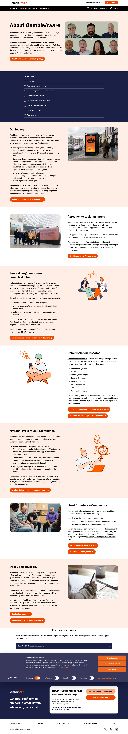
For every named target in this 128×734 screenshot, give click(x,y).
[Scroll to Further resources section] (64, 115)
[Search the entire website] (114, 8)
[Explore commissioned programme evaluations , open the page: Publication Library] (32, 338)
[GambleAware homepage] (18, 3)
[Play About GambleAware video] (91, 38)
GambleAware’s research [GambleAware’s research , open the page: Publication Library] (77, 359)
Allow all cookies (112, 710)
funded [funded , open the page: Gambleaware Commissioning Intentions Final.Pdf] (13, 286)
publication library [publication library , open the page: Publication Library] (26, 332)
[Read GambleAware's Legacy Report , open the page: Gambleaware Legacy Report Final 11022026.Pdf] (27, 59)
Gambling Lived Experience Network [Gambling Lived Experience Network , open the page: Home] (101, 537)
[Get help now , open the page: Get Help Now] (111, 3)
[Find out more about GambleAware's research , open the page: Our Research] (89, 409)
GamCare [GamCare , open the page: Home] (54, 293)
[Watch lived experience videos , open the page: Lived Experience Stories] (83, 545)
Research (43, 8)
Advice (12, 8)
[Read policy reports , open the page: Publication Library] (21, 614)
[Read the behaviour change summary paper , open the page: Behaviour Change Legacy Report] (30, 490)
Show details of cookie (106, 730)
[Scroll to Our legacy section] (64, 81)
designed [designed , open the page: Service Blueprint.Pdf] (49, 283)
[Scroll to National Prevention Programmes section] (64, 100)
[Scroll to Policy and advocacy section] (64, 110)
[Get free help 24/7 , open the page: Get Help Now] (101, 697)
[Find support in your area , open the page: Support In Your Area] (101, 691)
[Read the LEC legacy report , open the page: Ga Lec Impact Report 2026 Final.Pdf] (82, 551)
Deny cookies (111, 721)
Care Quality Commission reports (31, 646)
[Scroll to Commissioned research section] (64, 96)
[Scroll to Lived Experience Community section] (64, 105)
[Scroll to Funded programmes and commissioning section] (64, 91)
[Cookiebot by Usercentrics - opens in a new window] (12, 730)
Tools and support (27, 8)
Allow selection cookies (111, 716)
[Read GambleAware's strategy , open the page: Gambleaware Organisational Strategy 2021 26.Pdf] (83, 256)
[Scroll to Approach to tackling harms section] (64, 86)
